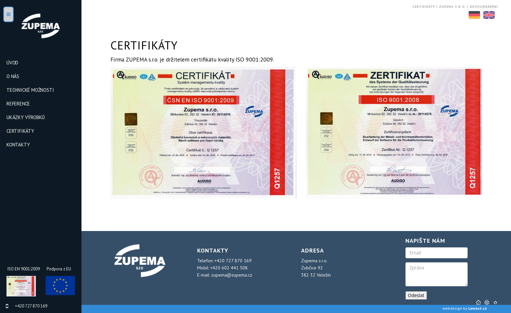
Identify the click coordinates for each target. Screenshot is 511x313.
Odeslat (416, 295)
